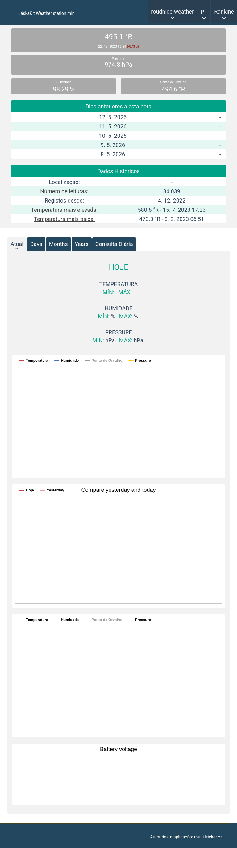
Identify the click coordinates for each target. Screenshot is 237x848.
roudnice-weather (172, 11)
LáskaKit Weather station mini (47, 13)
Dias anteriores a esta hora (118, 106)
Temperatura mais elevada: (64, 210)
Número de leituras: (64, 191)
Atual (16, 244)
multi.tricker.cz (208, 836)
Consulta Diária (114, 244)
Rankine (224, 11)
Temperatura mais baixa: (64, 219)
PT (204, 11)
